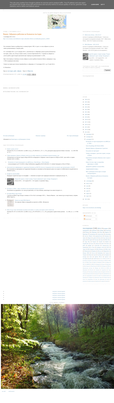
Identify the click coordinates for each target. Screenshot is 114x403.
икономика (108, 234)
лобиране (90, 277)
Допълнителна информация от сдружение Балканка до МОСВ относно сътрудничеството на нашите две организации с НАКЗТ (41, 167)
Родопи (94, 241)
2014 (86, 129)
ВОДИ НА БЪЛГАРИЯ (13, 174)
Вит (104, 262)
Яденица (94, 232)
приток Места (98, 256)
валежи (84, 273)
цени (107, 281)
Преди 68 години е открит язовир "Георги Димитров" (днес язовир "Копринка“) (36, 179)
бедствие (85, 234)
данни (94, 238)
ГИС (84, 264)
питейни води (106, 277)
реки (108, 279)
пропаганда (102, 279)
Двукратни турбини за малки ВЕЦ (95, 166)
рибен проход (91, 281)
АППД (104, 258)
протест (107, 256)
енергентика (100, 234)
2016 (86, 124)
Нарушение (106, 251)
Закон (84, 238)
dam (100, 258)
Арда (84, 249)
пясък (107, 243)
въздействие (86, 243)
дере (101, 273)
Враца (108, 262)
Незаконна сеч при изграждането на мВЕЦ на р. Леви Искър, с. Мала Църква (28, 162)
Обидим (96, 268)
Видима (99, 262)
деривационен (106, 273)
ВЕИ (106, 260)
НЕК (108, 266)
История (90, 239)
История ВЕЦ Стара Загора (14, 193)
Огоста (93, 253)
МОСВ (99, 266)
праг (96, 279)
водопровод (92, 234)
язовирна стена (100, 247)
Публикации (88, 216)
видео (106, 228)
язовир (101, 230)
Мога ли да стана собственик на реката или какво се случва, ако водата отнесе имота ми (30, 209)
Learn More (95, 4)
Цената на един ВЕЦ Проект (22, 200)
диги (84, 275)
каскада (84, 256)
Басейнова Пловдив (87, 260)
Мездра (104, 266)
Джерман (98, 264)
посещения (87, 228)
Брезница (101, 260)
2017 (86, 122)
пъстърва (85, 258)
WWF (107, 247)
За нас (4, 391)
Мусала (100, 251)
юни (87, 188)
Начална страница (40, 135)
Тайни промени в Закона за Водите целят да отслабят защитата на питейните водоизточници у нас (33, 155)
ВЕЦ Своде (89, 262)
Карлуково (108, 264)
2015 (86, 127)
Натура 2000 (86, 253)
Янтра (90, 255)
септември (89, 181)
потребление (90, 279)
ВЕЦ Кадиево (90, 249)
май (87, 191)
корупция (85, 277)
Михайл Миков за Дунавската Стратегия (97, 148)
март (87, 196)
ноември (88, 136)
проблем (94, 230)
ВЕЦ (99, 228)
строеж (95, 258)
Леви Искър (93, 266)
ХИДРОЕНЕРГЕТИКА (92, 169)
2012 (86, 199)
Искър (87, 232)
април (88, 193)
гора (95, 255)
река (90, 258)
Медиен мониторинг (59, 291)
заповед (100, 255)
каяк (95, 275)
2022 (86, 109)
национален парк (98, 277)
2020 (86, 114)
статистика (96, 245)
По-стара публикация (72, 135)
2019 (86, 117)
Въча (99, 238)
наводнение (86, 230)
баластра (96, 239)
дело (92, 243)
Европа (107, 232)
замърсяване (89, 275)
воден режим (90, 273)
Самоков (97, 269)
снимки (102, 281)
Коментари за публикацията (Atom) (20, 139)
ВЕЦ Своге (108, 249)
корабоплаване (106, 275)
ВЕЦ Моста (108, 239)
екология (108, 230)
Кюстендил (86, 266)
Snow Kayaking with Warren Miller (95, 146)
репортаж (85, 281)
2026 (86, 99)
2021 (86, 112)
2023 (86, 107)
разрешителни (98, 236)
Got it (103, 4)
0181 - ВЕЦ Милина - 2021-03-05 (90, 44)
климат (99, 275)
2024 (86, 104)
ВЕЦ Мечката (99, 249)
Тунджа (84, 255)
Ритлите (91, 269)
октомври (89, 139)
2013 (86, 132)
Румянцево (100, 253)
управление (85, 247)
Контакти (11, 391)
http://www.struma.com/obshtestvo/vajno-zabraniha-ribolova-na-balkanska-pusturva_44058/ (26, 38)
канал (102, 243)
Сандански (103, 269)
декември (89, 134)
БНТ (108, 258)
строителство (105, 245)
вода (102, 239)
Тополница (90, 271)
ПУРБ (107, 268)
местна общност (89, 236)
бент (108, 271)
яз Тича (92, 247)
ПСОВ (102, 268)
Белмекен (95, 260)
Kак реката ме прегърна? (92, 151)
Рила (101, 232)
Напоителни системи (87, 268)
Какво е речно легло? (12, 149)
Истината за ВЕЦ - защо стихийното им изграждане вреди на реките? (25, 188)
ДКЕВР (88, 264)
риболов (97, 281)
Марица (94, 251)
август (88, 183)
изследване (106, 255)
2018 (86, 119)
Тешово (100, 241)
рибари (89, 245)
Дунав (84, 239)
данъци (96, 273)
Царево (104, 271)
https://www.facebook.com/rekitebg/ (92, 207)
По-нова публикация (8, 135)
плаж (84, 279)
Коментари (87, 219)
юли (87, 186)
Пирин (89, 238)
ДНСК (93, 264)
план (90, 256)
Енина (103, 264)
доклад (97, 243)
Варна (94, 262)
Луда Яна (87, 241)
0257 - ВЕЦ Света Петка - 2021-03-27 (91, 35)
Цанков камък (98, 271)
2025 (86, 102)
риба (84, 245)
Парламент (85, 269)
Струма (107, 253)
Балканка (107, 236)
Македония (87, 251)
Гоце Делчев (106, 238)
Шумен (107, 241)
